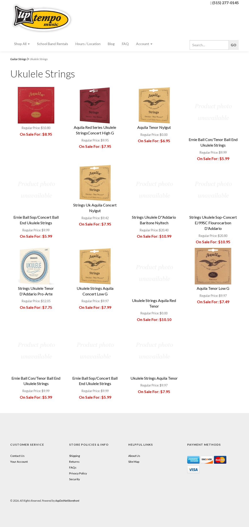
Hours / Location (88, 44)
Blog (111, 44)
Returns (74, 461)
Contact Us (17, 456)
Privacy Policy (78, 473)
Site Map (133, 461)
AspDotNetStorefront (67, 500)
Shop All (22, 44)
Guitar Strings (18, 59)
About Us (134, 456)
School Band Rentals (52, 44)
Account (144, 44)
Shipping (74, 456)
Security (74, 479)
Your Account (19, 461)
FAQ (125, 44)
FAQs (72, 467)
